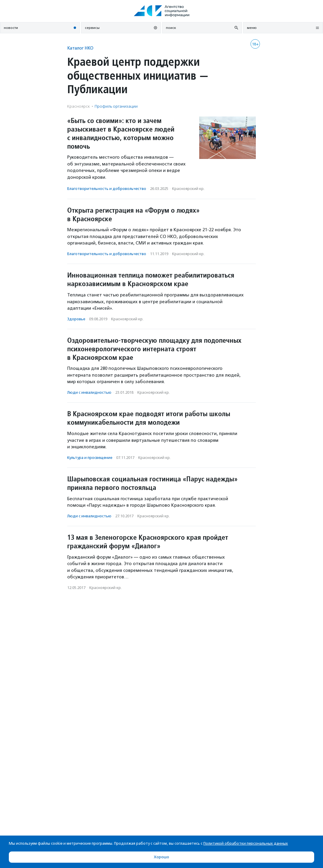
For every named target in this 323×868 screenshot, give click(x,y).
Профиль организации (116, 106)
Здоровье (76, 319)
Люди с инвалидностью (89, 392)
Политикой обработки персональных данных (245, 843)
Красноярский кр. (188, 188)
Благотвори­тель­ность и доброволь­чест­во (106, 188)
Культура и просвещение (89, 457)
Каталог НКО (80, 47)
